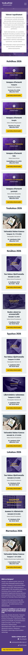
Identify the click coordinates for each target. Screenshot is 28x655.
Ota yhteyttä (23, 639)
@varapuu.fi (23, 642)
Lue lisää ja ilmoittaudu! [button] (14, 95)
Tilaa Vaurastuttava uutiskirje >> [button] (12, 649)
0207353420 (23, 645)
